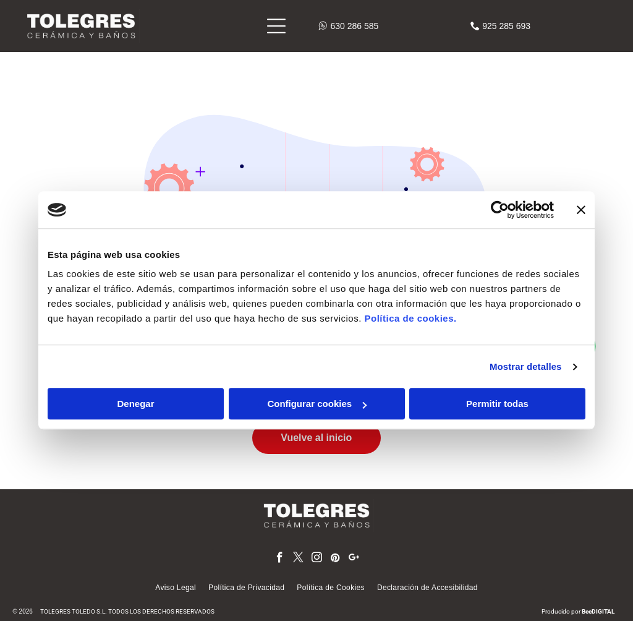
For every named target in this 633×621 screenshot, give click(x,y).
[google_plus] (354, 559)
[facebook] (279, 559)
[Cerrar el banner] (581, 209)
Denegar (135, 404)
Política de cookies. (410, 319)
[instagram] (317, 559)
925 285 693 (506, 26)
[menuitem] (175, 587)
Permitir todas (497, 404)
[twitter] (298, 559)
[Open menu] (276, 26)
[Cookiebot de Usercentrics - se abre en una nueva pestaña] (500, 209)
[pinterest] (335, 559)
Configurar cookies (317, 404)
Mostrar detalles (526, 366)
